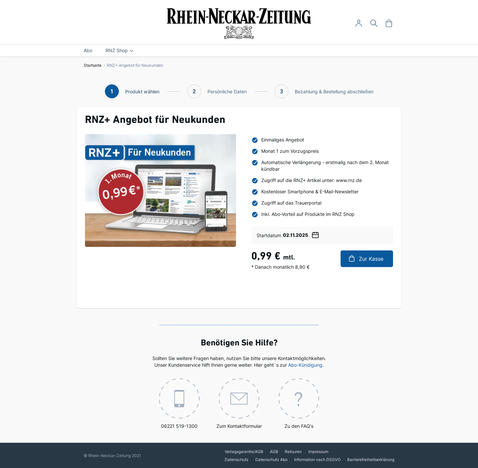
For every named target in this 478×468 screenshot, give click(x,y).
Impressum (318, 451)
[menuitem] (88, 50)
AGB (274, 451)
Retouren (293, 451)
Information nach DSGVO (317, 459)
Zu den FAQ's (299, 403)
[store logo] (239, 24)
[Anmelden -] (359, 23)
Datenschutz (237, 459)
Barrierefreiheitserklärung (370, 459)
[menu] (239, 50)
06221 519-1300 (179, 403)
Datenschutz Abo (271, 459)
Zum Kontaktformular (239, 403)
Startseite (93, 65)
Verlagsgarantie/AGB (244, 451)
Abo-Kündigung (305, 365)
